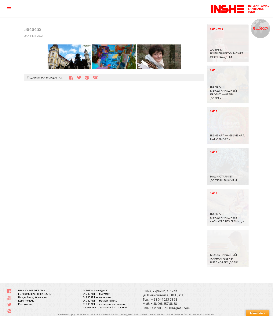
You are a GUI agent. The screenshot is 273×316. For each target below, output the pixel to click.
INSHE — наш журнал (95, 290)
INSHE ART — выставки (96, 293)
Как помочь (25, 304)
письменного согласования (201, 314)
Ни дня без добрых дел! (32, 297)
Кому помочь (26, 300)
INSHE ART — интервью (97, 297)
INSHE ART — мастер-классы (100, 300)
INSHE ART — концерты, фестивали (104, 304)
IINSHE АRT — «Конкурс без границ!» (105, 307)
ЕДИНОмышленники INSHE (34, 293)
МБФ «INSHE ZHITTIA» (31, 290)
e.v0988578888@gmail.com (171, 308)
